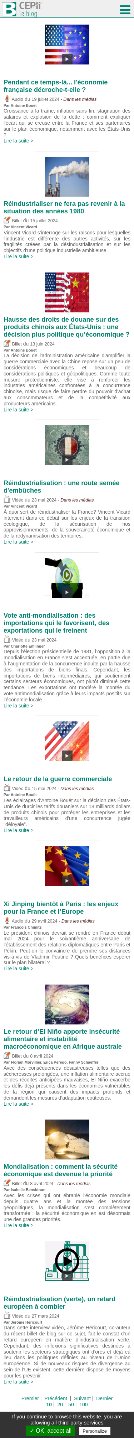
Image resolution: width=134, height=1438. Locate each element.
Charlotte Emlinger (28, 646)
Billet (13, 220)
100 (83, 1404)
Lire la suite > (19, 141)
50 (71, 1404)
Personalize (95, 1431)
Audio (13, 99)
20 (60, 1404)
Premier (30, 1398)
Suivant (82, 1398)
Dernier (104, 1398)
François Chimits (26, 927)
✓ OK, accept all (50, 1431)
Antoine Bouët (24, 105)
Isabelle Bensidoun (28, 1190)
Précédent (55, 1398)
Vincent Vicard (24, 227)
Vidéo (13, 500)
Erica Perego (54, 1062)
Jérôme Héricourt (26, 1322)
